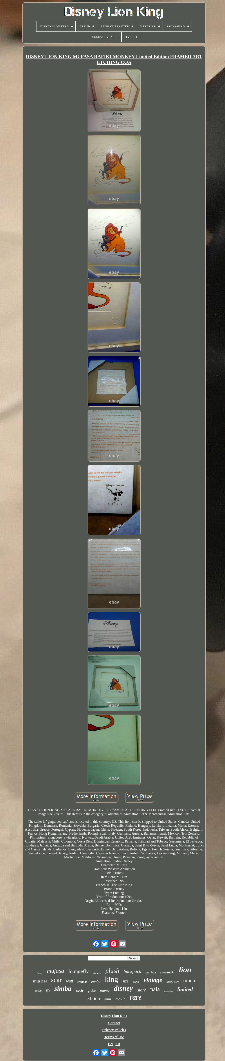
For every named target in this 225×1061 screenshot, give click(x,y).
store (141, 990)
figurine (104, 990)
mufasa (55, 970)
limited (185, 989)
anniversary (173, 981)
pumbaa (150, 972)
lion (185, 970)
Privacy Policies (114, 1030)
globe (92, 990)
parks (136, 981)
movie (120, 999)
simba (62, 988)
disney (123, 988)
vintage (153, 980)
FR (117, 1044)
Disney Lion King (114, 1016)
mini (107, 999)
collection (168, 991)
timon (189, 980)
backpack (132, 971)
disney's (97, 973)
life (48, 990)
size (126, 981)
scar (56, 979)
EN (110, 1044)
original (82, 981)
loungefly (79, 971)
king (111, 979)
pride (38, 990)
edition (93, 998)
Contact (114, 1023)
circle (79, 990)
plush (112, 970)
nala (155, 989)
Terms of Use (114, 1037)
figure (39, 973)
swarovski (167, 972)
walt (69, 981)
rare (136, 997)
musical (40, 981)
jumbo (96, 981)
